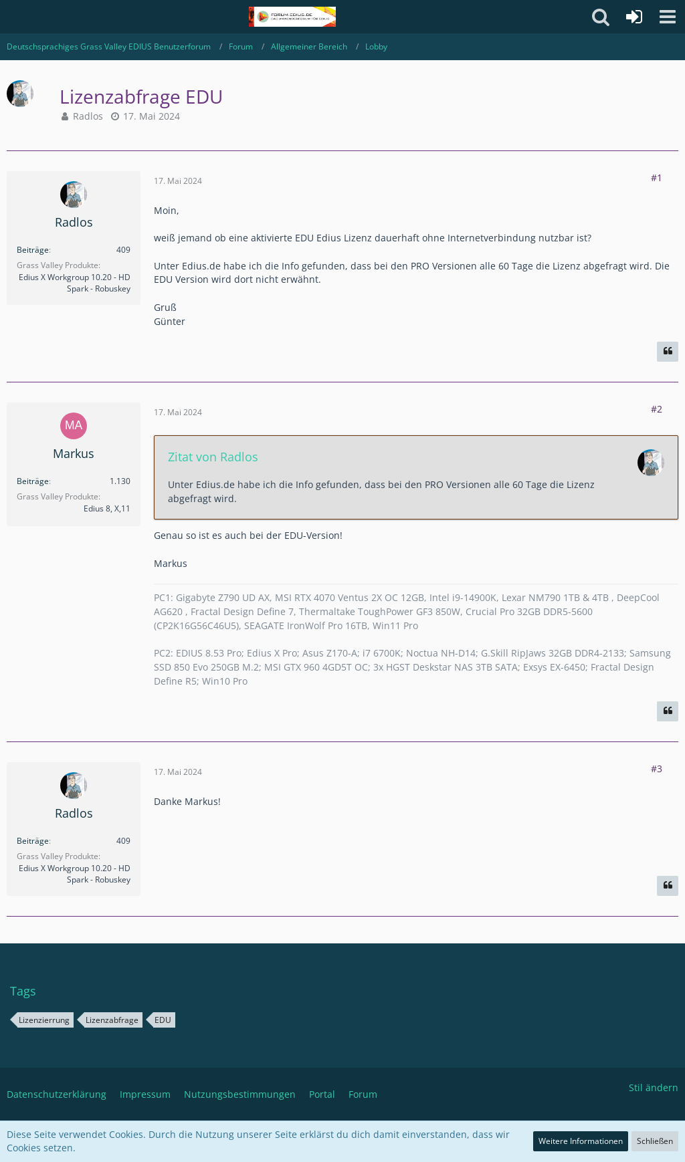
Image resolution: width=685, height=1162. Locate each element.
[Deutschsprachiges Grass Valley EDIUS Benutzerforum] (292, 16)
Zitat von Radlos (213, 457)
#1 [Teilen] (656, 177)
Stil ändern (653, 1087)
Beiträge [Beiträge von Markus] (33, 481)
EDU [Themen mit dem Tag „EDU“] (163, 1020)
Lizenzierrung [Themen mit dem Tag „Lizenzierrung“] (44, 1020)
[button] (667, 16)
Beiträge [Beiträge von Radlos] (33, 249)
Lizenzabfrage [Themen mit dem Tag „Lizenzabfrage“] (112, 1020)
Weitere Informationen (581, 1141)
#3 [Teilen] (656, 768)
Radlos (88, 116)
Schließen (655, 1141)
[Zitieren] (667, 352)
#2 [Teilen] (656, 408)
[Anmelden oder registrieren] (634, 16)
